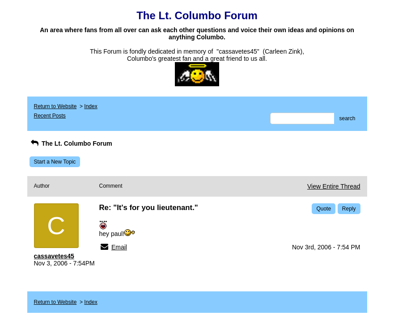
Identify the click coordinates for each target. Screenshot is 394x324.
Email (119, 247)
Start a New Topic (55, 162)
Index (90, 106)
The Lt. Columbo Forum (71, 143)
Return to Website (55, 106)
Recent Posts (50, 116)
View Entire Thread (333, 186)
